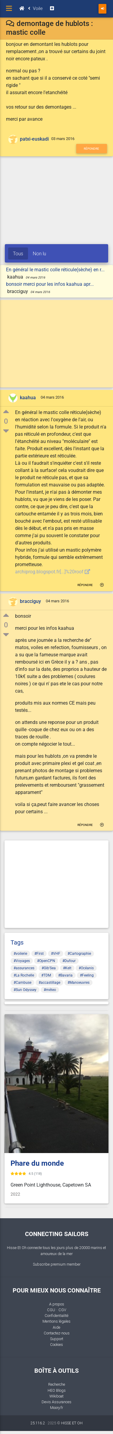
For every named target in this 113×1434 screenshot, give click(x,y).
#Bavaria (65, 975)
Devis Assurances (56, 1401)
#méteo (50, 990)
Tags (17, 942)
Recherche (56, 1384)
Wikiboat (56, 1396)
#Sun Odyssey (25, 990)
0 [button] (6, 421)
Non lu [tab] (39, 253)
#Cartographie (79, 953)
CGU (51, 1309)
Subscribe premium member (56, 1264)
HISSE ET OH (72, 1423)
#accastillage (49, 982)
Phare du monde (37, 1163)
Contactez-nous (57, 1333)
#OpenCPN (46, 961)
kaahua (28, 398)
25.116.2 (37, 1423)
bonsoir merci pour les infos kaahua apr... (50, 284)
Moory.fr (56, 1407)
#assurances (24, 968)
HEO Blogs (57, 1390)
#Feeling (87, 975)
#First (39, 953)
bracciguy (30, 601)
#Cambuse (22, 982)
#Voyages (22, 961)
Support (56, 1338)
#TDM (46, 975)
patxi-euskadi (34, 139)
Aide (56, 1327)
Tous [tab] (18, 253)
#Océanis (86, 968)
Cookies (56, 1344)
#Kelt (67, 968)
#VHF (55, 953)
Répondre (91, 149)
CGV (62, 1309)
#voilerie (20, 953)
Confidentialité (56, 1315)
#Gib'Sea (49, 968)
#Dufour (69, 961)
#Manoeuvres (78, 982)
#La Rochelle (24, 975)
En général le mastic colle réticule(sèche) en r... (55, 269)
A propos (56, 1304)
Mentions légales (56, 1321)
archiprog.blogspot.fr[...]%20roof (52, 572)
